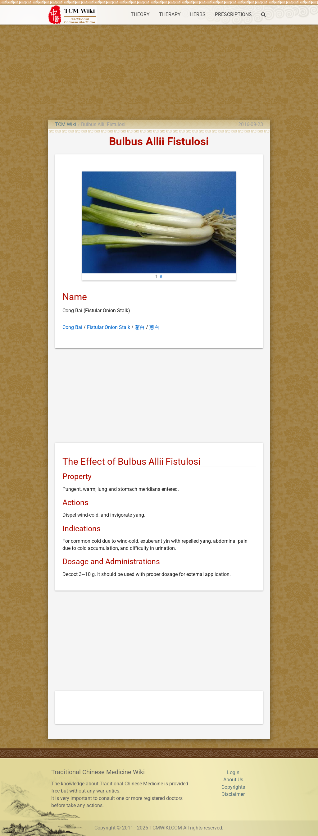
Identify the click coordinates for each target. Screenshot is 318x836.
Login (233, 772)
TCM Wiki (65, 124)
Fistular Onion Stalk (108, 327)
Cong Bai (72, 327)
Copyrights (233, 787)
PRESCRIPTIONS (233, 14)
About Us (233, 780)
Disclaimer (233, 794)
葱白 (140, 327)
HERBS (198, 14)
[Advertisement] (159, 71)
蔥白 (154, 327)
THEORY (140, 14)
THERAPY (170, 14)
